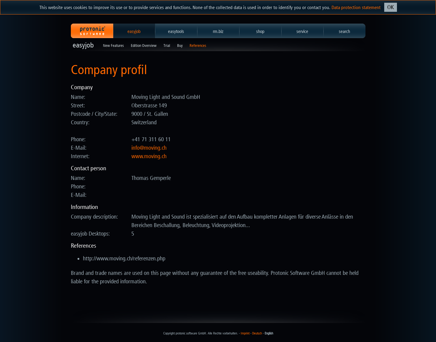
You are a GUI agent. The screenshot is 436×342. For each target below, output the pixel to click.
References (198, 45)
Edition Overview (144, 45)
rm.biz (218, 31)
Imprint (245, 333)
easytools (176, 31)
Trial (167, 45)
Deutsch (257, 333)
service (302, 31)
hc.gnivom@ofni (149, 148)
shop (260, 31)
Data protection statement (356, 7)
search (344, 31)
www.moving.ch (149, 156)
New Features (113, 45)
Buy (180, 45)
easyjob (133, 31)
